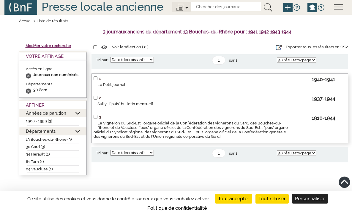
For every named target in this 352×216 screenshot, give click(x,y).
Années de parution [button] (46, 113)
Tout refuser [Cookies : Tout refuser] (272, 198)
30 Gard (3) (35, 147)
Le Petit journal (111, 84)
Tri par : (102, 60)
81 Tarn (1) (35, 161)
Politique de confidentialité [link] (177, 208)
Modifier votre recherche (48, 46)
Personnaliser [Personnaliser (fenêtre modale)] (310, 198)
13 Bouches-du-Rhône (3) (49, 139)
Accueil (26, 21)
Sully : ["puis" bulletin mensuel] (125, 104)
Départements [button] (41, 131)
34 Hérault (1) (38, 154)
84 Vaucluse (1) (39, 169)
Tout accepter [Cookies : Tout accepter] (233, 198)
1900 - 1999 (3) (39, 121)
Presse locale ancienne (102, 6)
